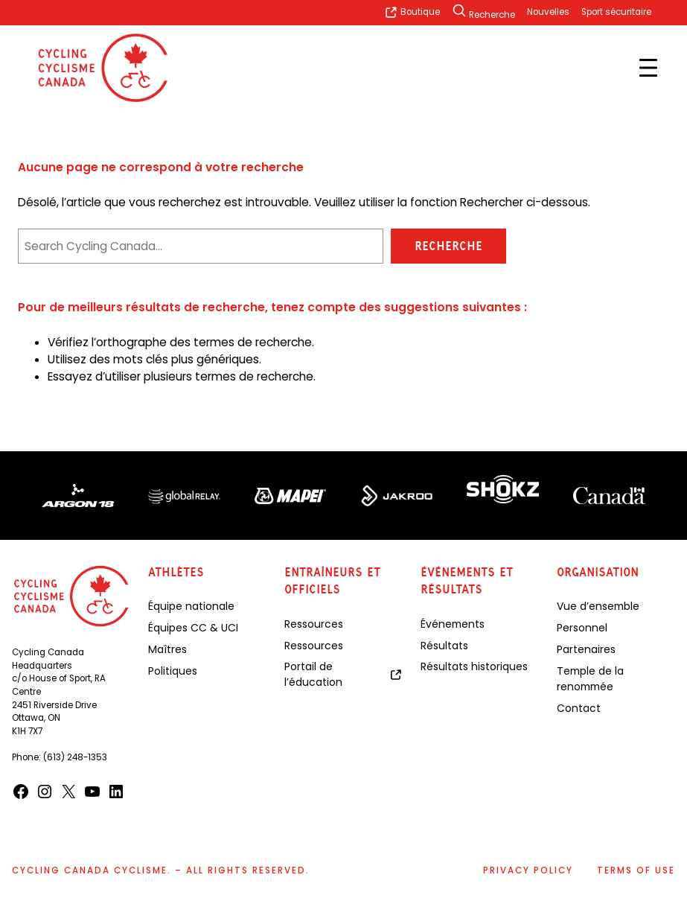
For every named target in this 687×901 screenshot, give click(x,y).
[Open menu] (648, 68)
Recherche (448, 246)
